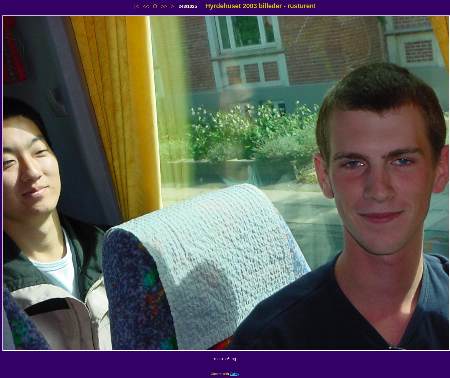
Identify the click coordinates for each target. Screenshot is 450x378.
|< (136, 6)
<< (146, 6)
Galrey (234, 374)
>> (164, 6)
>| (173, 6)
